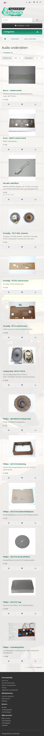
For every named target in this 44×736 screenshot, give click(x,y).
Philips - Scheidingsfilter (13, 647)
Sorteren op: (7, 58)
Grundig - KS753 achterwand (15, 280)
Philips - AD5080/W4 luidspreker (17, 419)
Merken (4, 707)
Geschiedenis (6, 721)
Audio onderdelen (30, 39)
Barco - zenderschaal (12, 90)
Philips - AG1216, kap (12, 602)
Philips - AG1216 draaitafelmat (16, 557)
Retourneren (6, 699)
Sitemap (4, 701)
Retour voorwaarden (9, 685)
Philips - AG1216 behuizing (14, 464)
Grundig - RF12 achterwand (15, 326)
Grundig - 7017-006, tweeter (15, 233)
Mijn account (6, 718)
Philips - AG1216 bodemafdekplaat (18, 511)
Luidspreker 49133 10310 (14, 371)
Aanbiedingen (6, 712)
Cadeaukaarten (7, 710)
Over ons (5, 681)
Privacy (4, 688)
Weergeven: (29, 58)
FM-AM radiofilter (11, 183)
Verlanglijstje (6, 723)
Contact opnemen (8, 696)
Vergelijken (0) (8, 53)
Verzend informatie (8, 683)
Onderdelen (15, 39)
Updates (5, 725)
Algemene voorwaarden (10, 690)
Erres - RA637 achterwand (14, 138)
